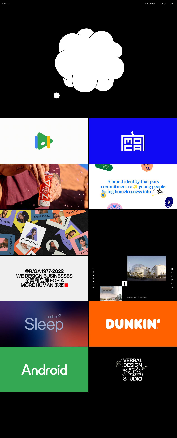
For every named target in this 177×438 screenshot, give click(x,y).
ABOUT (173, 3)
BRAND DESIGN (149, 3)
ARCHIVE (163, 3)
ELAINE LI (5, 3)
